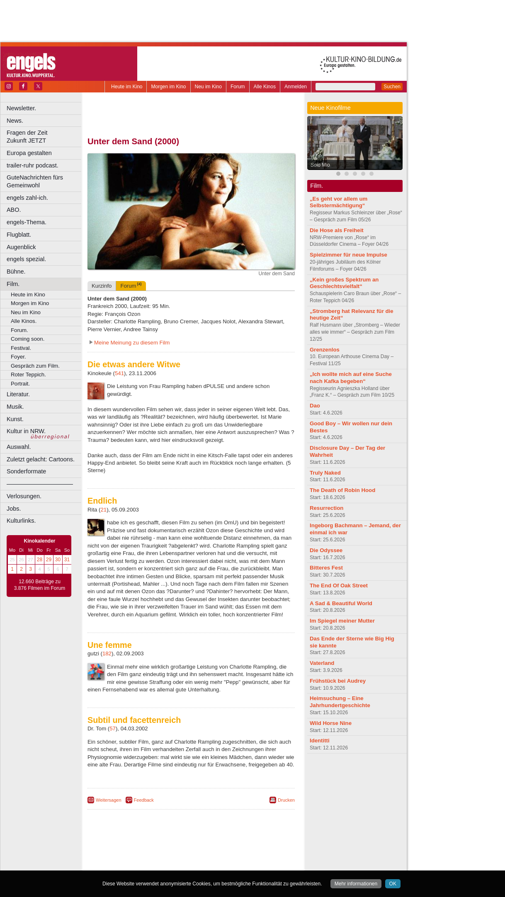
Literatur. (18, 394)
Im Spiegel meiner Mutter (342, 621)
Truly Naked (325, 473)
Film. (13, 284)
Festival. (21, 348)
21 (104, 510)
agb (237, 850)
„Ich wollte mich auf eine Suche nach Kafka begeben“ (351, 377)
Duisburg (252, 864)
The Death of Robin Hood (342, 490)
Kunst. (15, 419)
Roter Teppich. (28, 374)
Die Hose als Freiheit (337, 230)
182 (107, 653)
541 (119, 373)
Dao (315, 405)
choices (146, 857)
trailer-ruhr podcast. (32, 165)
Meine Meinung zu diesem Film (132, 342)
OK (392, 884)
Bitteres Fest (326, 568)
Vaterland (322, 663)
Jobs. (14, 508)
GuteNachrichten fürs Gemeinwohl (35, 181)
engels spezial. (26, 259)
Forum (238, 87)
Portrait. (20, 384)
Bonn (145, 864)
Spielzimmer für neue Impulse (348, 255)
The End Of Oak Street (339, 585)
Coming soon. (27, 339)
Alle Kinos (265, 87)
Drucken (286, 800)
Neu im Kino (208, 87)
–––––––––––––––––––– (40, 483)
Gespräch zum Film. (35, 366)
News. (15, 120)
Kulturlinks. (21, 520)
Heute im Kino (126, 87)
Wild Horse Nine (331, 723)
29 (48, 559)
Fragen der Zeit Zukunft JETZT (45, 136)
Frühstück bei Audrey (338, 681)
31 (67, 559)
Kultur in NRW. (26, 431)
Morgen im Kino (168, 87)
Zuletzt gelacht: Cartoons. (41, 459)
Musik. (15, 406)
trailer (191, 857)
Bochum (128, 864)
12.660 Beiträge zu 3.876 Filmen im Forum (39, 585)
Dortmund (202, 864)
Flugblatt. (19, 234)
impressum (186, 850)
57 (112, 728)
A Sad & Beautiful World (341, 603)
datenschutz (215, 850)
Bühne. (16, 271)
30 (58, 559)
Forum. (19, 330)
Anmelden (295, 87)
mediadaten (258, 850)
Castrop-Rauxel (171, 864)
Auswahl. (19, 447)
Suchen (392, 87)
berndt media (155, 850)
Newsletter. (21, 108)
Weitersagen (108, 800)
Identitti (320, 740)
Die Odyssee (326, 550)
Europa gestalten (29, 153)
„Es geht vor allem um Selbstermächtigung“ (338, 202)
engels (166, 857)
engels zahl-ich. (27, 197)
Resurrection (326, 508)
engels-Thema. (26, 222)
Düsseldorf (228, 864)
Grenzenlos (325, 350)
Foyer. (18, 357)
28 (39, 559)
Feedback (144, 800)
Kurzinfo (102, 286)
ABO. (14, 209)
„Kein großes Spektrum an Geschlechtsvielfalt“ (344, 283)
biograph (124, 857)
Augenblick (21, 247)
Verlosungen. (24, 496)
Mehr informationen (356, 884)
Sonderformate (26, 471)
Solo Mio (320, 165)
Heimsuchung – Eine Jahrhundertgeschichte (340, 701)
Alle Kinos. (23, 321)
